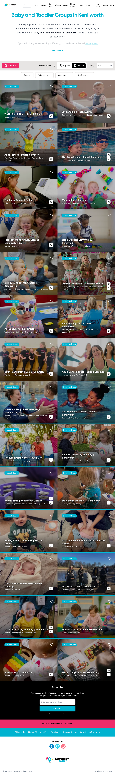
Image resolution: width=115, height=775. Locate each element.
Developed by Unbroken (103, 771)
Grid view (79, 65)
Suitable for (44, 75)
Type (27, 75)
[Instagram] (63, 746)
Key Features (84, 75)
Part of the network (57, 723)
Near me (10, 65)
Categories (64, 75)
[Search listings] (26, 5)
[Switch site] (18, 5)
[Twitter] (57, 746)
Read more (57, 50)
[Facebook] (51, 746)
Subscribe (57, 708)
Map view (64, 65)
